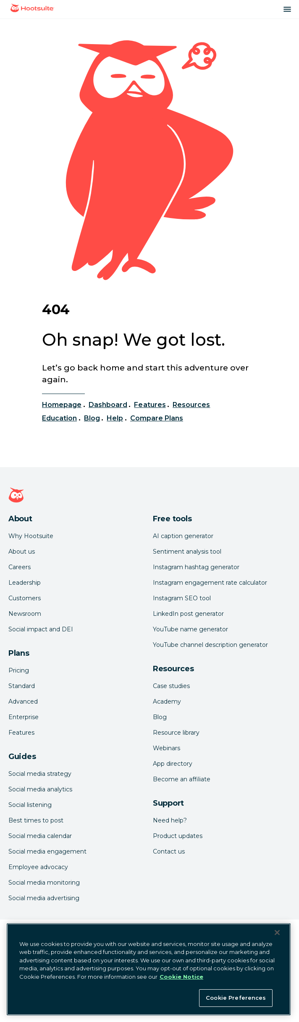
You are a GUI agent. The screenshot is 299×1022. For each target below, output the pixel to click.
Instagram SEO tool (182, 598)
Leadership (24, 582)
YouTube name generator (190, 629)
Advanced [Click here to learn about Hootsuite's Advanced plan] (23, 701)
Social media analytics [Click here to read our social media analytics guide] (40, 789)
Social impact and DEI (40, 629)
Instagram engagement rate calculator (210, 582)
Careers (19, 567)
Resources (191, 405)
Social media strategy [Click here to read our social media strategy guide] (39, 774)
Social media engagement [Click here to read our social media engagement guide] (47, 851)
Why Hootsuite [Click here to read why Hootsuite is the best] (30, 536)
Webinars (166, 748)
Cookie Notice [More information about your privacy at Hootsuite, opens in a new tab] (181, 976)
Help (115, 418)
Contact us (169, 851)
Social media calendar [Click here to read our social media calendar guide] (40, 836)
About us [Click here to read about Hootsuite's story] (21, 551)
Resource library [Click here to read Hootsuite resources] (176, 732)
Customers (24, 598)
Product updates (177, 836)
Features (149, 405)
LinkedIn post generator (188, 613)
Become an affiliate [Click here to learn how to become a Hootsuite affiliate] (181, 779)
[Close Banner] (277, 932)
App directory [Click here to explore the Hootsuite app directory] (172, 763)
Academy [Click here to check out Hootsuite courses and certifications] (167, 701)
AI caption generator (183, 536)
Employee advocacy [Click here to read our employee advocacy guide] (38, 867)
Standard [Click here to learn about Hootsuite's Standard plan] (21, 686)
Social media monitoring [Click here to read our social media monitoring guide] (44, 882)
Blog (92, 418)
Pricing (18, 670)
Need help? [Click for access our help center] (170, 820)
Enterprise (23, 717)
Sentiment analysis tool (187, 551)
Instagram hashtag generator (196, 567)
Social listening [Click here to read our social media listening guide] (30, 805)
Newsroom (24, 613)
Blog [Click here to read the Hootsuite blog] (160, 717)
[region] (149, 969)
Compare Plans (157, 418)
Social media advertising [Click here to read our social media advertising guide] (43, 898)
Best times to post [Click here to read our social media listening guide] (35, 820)
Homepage (61, 405)
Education (59, 418)
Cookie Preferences (236, 997)
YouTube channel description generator (210, 645)
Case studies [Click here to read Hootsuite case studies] (171, 686)
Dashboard (108, 405)
